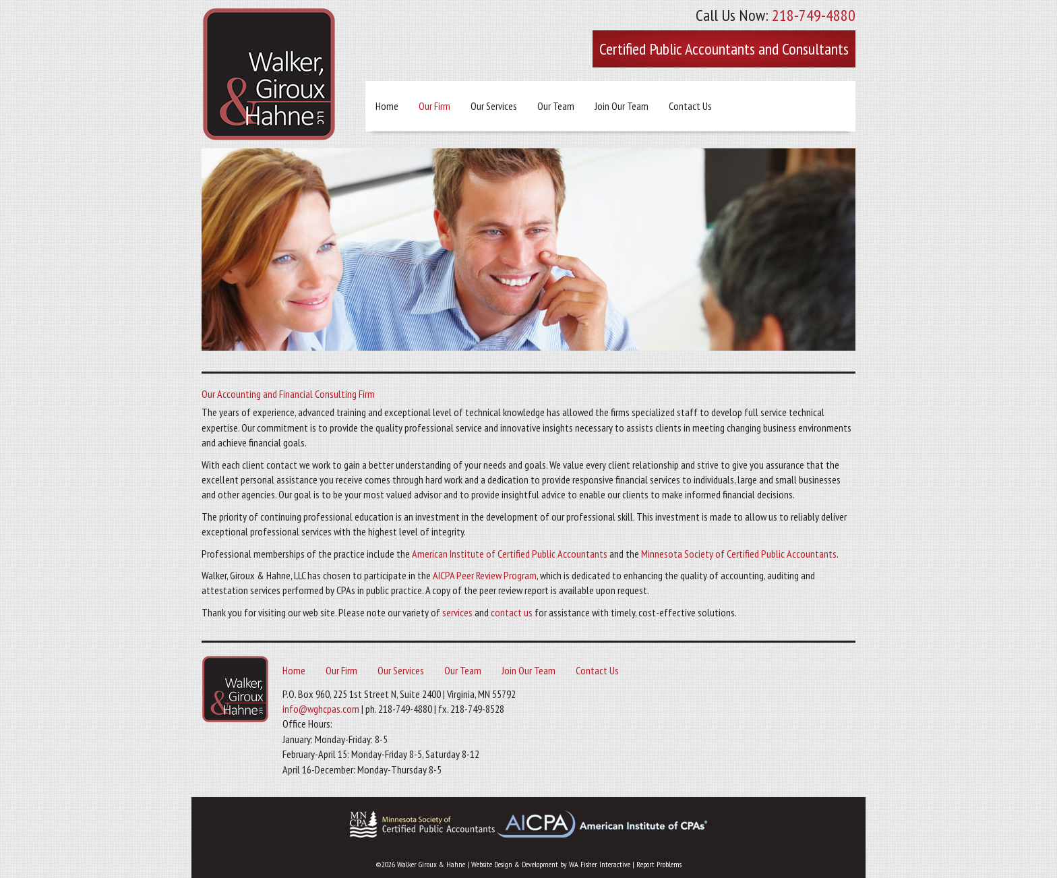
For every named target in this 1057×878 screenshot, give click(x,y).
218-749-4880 (813, 15)
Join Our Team (621, 106)
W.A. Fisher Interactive (599, 864)
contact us (512, 612)
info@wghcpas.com (320, 708)
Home (386, 106)
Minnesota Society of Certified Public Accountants (739, 553)
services (457, 612)
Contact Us (690, 106)
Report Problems (659, 864)
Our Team (555, 106)
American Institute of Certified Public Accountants (509, 553)
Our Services (494, 106)
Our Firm (434, 106)
